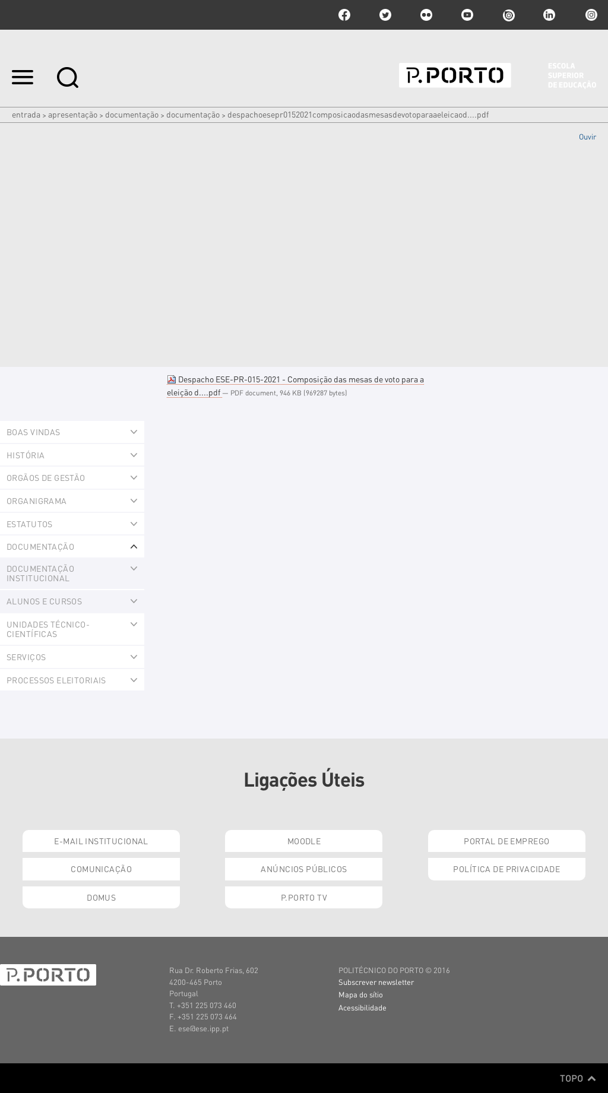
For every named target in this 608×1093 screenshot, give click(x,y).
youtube (467, 15)
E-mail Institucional (101, 840)
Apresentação (72, 114)
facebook (344, 15)
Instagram (590, 15)
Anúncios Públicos (304, 868)
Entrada (26, 114)
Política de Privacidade (506, 868)
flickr (426, 15)
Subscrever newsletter (376, 982)
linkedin (549, 15)
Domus (101, 897)
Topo (578, 1078)
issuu (508, 15)
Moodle (304, 840)
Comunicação (101, 868)
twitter (385, 15)
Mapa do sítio (360, 994)
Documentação (132, 114)
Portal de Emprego (506, 840)
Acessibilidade (362, 1007)
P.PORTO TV (304, 897)
